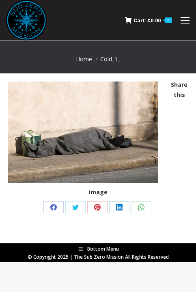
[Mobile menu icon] (185, 20)
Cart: (148, 20)
